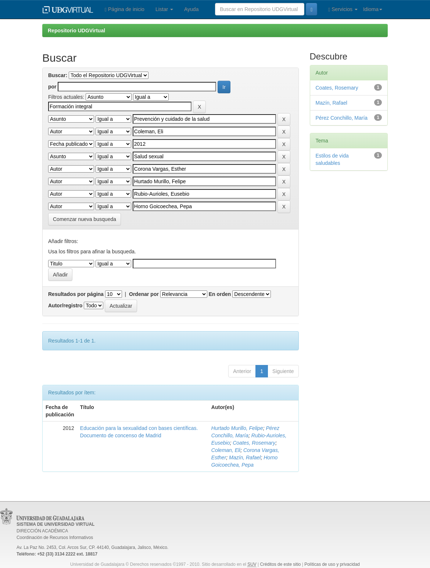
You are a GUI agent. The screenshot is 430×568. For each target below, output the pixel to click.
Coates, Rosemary (254, 443)
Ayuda (191, 9)
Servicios (343, 9)
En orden (220, 294)
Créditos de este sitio (280, 564)
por (52, 87)
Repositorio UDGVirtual (76, 30)
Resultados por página (76, 294)
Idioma (372, 9)
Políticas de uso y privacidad (332, 564)
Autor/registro (65, 305)
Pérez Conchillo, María (342, 118)
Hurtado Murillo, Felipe (237, 428)
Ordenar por (144, 294)
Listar (164, 9)
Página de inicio (124, 9)
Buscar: (57, 75)
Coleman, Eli (225, 450)
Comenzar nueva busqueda (84, 219)
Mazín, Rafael (245, 457)
